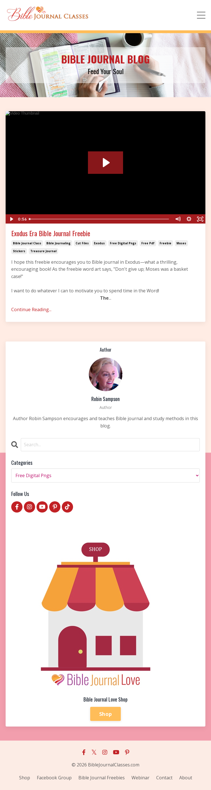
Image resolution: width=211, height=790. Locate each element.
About (185, 778)
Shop (105, 714)
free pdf (148, 243)
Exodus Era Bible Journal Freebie (50, 233)
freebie (165, 243)
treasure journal (43, 251)
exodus (99, 243)
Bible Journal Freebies (101, 778)
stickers (19, 251)
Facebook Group (54, 778)
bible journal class (27, 243)
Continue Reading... (31, 309)
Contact (164, 778)
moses (181, 243)
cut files (82, 243)
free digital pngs (123, 243)
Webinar (140, 778)
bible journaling (58, 243)
